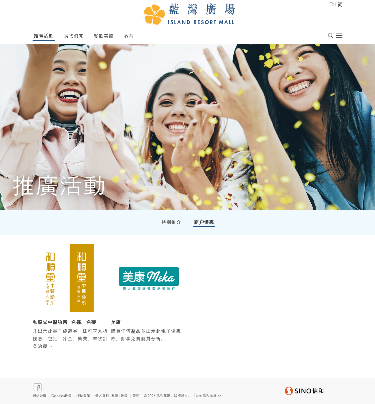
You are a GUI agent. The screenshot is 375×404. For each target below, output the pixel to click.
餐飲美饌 (104, 36)
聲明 (136, 395)
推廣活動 (44, 36)
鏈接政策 (83, 395)
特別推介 (171, 222)
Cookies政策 (61, 395)
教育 (129, 36)
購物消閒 (74, 36)
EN (332, 4)
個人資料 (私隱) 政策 (111, 395)
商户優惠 (204, 222)
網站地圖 (40, 395)
